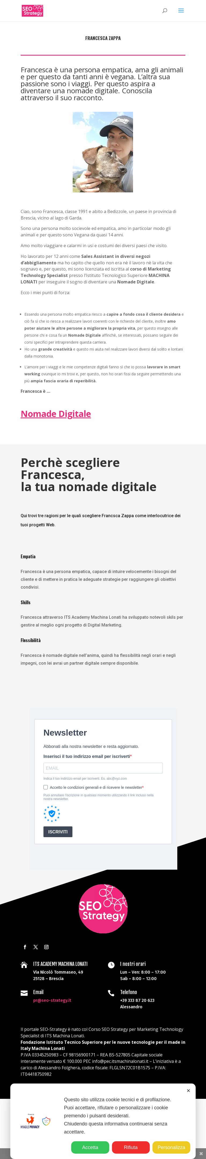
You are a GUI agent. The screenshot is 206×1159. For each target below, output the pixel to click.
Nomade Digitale (56, 413)
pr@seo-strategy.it (53, 995)
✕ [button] (188, 1090)
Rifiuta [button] (131, 1147)
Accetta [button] (90, 1147)
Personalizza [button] (171, 1147)
